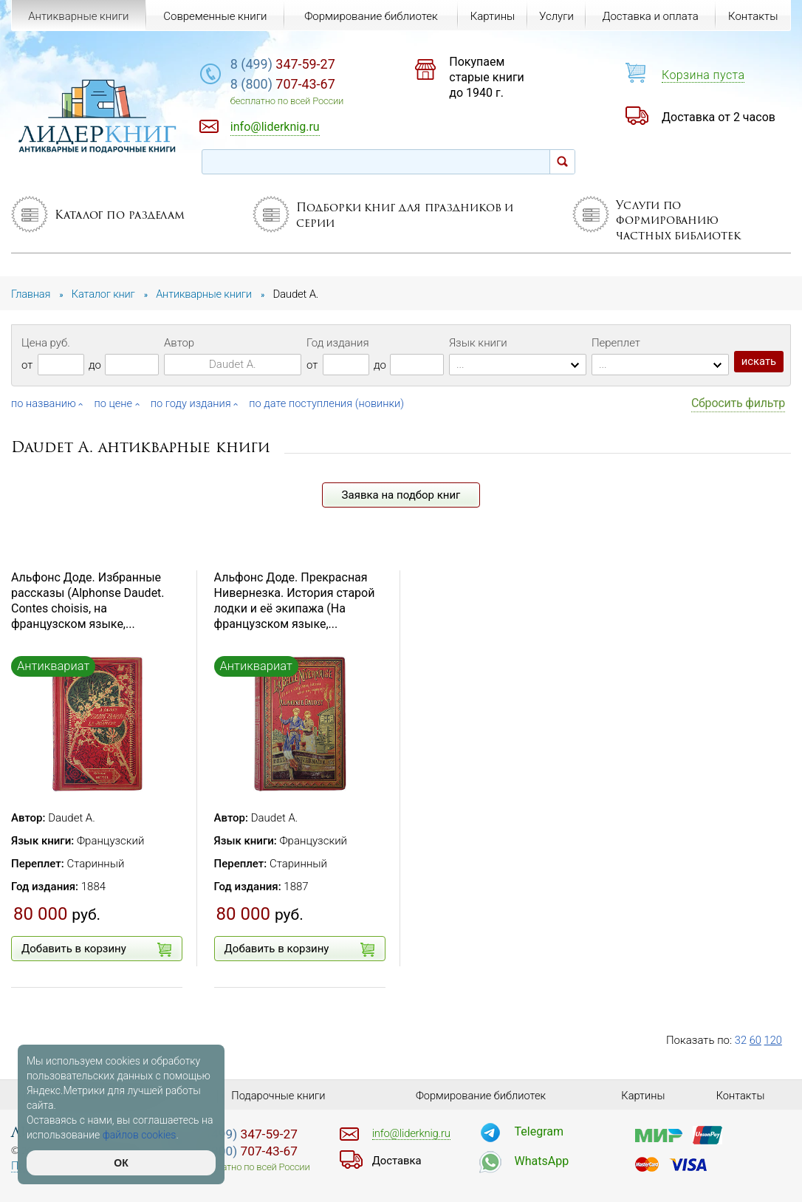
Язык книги (478, 342)
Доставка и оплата (650, 16)
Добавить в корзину (96, 949)
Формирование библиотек (370, 16)
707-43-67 (300, 84)
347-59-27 (300, 64)
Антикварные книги (78, 16)
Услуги (555, 16)
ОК (121, 1163)
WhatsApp (542, 1161)
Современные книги (215, 16)
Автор (179, 342)
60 (756, 1040)
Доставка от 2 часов (718, 117)
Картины (491, 16)
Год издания (337, 342)
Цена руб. (45, 342)
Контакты (753, 16)
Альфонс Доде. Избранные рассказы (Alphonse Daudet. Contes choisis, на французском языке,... (88, 600)
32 (741, 1040)
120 (773, 1040)
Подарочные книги (278, 1095)
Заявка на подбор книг (401, 495)
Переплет (616, 342)
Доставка (397, 1160)
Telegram (539, 1131)
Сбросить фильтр (738, 403)
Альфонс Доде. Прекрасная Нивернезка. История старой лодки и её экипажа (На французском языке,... (294, 600)
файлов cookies (139, 1135)
